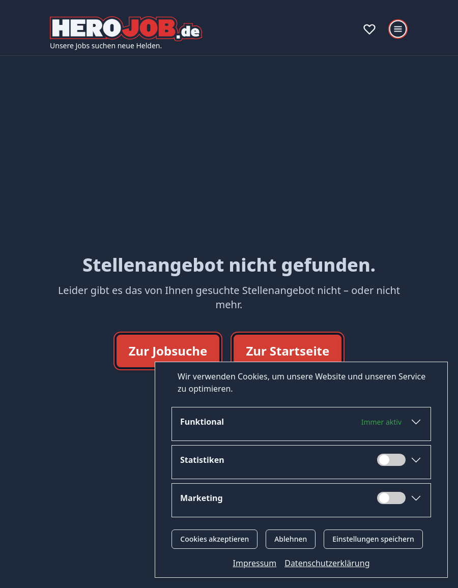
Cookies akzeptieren (214, 539)
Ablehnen (290, 539)
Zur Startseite (287, 350)
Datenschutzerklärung (326, 563)
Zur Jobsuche (168, 350)
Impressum (255, 563)
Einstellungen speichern (373, 539)
